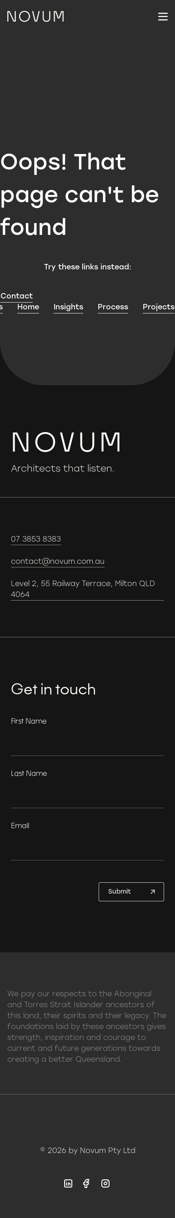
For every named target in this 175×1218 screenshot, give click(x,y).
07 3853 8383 (36, 539)
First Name (29, 720)
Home (28, 307)
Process (113, 307)
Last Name (29, 773)
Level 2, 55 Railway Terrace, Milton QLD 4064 (83, 589)
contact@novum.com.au (58, 561)
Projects (159, 307)
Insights (68, 307)
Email (20, 825)
